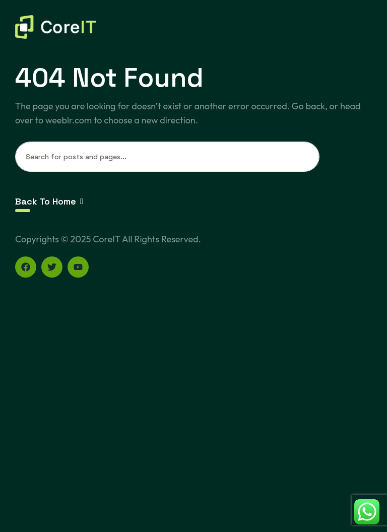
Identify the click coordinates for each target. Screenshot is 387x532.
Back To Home (49, 201)
